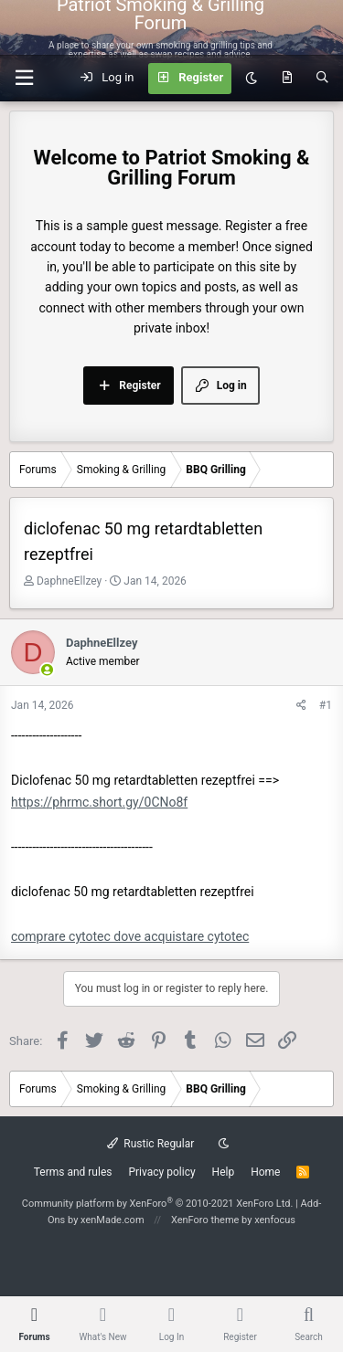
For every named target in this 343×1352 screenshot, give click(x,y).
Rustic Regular (151, 1143)
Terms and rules (73, 1172)
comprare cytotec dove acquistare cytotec (130, 936)
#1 (325, 705)
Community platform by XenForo (158, 1203)
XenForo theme (205, 1220)
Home (265, 1172)
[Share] (301, 705)
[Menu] (318, 27)
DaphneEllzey (69, 581)
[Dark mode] (251, 78)
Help (223, 1172)
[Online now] (47, 671)
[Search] (322, 78)
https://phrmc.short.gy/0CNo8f (99, 802)
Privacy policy (161, 1172)
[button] (24, 78)
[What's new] (286, 78)
